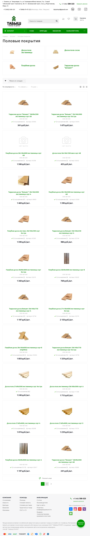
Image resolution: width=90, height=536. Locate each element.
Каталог (10, 31)
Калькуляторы (72, 31)
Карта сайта (41, 505)
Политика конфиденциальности (44, 508)
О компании (6, 500)
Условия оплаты (25, 502)
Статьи (39, 500)
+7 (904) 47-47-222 (25, 9)
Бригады (43, 31)
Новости (5, 502)
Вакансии (57, 31)
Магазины (6, 510)
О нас (32, 31)
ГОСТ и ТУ (23, 510)
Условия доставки (26, 505)
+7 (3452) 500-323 (9, 9)
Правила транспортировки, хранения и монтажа (44, 514)
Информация (42, 497)
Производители (42, 502)
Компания (7, 497)
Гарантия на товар (26, 507)
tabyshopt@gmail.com (60, 9)
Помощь (23, 497)
